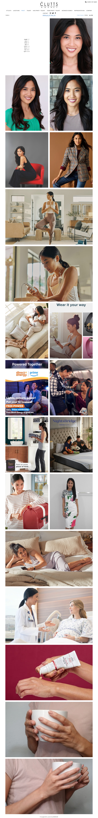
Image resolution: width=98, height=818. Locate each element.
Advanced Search (67, 10)
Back (7, 15)
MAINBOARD (55, 816)
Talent (29, 10)
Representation (79, 10)
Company (89, 10)
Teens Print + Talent (53, 10)
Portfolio (80, 15)
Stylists (8, 10)
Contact (45, 13)
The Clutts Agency (49, 5)
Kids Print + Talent (39, 10)
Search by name (92, 2)
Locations (16, 10)
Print (23, 10)
